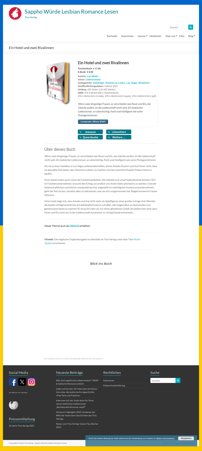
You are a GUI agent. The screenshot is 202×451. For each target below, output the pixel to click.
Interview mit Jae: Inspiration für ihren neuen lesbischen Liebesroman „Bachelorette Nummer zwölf (75, 404)
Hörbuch (74, 225)
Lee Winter (92, 76)
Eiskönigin (98, 83)
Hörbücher (155, 36)
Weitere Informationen (165, 438)
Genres (142, 36)
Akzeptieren (186, 438)
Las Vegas (131, 83)
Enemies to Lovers (115, 83)
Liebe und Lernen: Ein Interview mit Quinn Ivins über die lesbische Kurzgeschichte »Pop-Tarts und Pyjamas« (76, 392)
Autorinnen (127, 36)
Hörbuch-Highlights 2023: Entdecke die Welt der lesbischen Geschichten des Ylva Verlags (76, 415)
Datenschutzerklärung (114, 385)
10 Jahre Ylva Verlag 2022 (21, 425)
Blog (190, 36)
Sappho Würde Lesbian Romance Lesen (73, 11)
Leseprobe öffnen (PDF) (93, 122)
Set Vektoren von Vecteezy (18, 393)
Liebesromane (93, 79)
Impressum (108, 380)
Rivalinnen (144, 83)
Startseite (112, 36)
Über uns (170, 36)
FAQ (181, 36)
